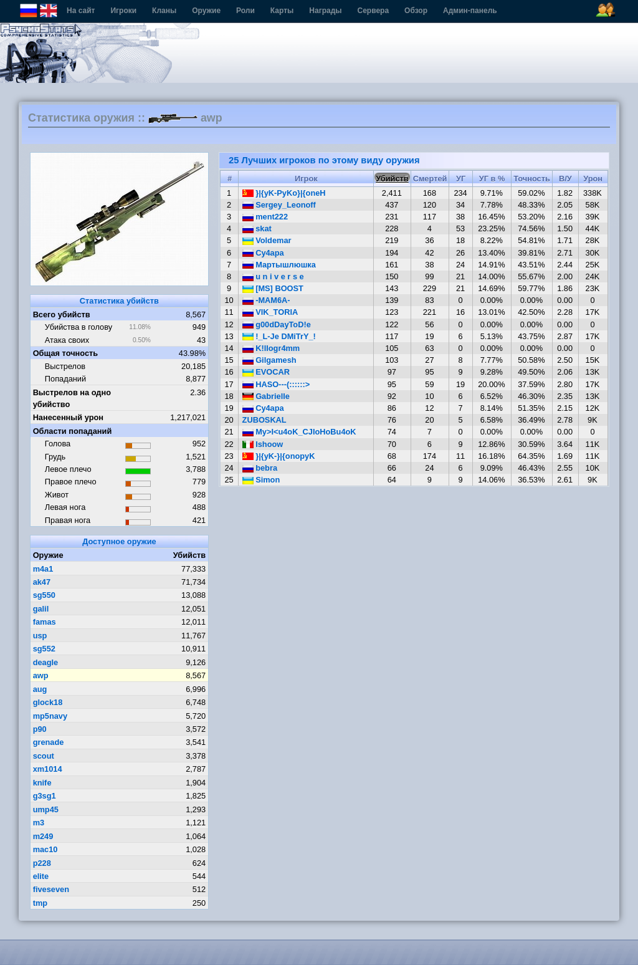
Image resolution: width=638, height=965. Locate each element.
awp (41, 675)
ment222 (265, 216)
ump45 (46, 809)
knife (42, 782)
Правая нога (67, 520)
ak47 (41, 582)
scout (43, 756)
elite (41, 876)
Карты (281, 10)
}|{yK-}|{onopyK (278, 456)
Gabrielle (266, 396)
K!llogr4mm (271, 348)
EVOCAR (266, 372)
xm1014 (47, 769)
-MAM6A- (266, 300)
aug (40, 689)
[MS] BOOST (272, 288)
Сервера (373, 10)
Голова (57, 443)
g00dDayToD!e (276, 324)
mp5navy (50, 716)
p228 (42, 863)
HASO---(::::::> (276, 384)
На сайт (81, 10)
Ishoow (262, 444)
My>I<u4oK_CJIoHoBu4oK (299, 431)
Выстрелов (65, 366)
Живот (57, 494)
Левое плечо (68, 469)
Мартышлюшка (279, 264)
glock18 (48, 702)
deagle (46, 662)
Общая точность (65, 353)
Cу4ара (263, 408)
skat (257, 228)
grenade (48, 742)
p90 (40, 729)
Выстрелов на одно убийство (72, 398)
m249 (43, 836)
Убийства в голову (78, 327)
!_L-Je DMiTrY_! (279, 336)
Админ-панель (470, 10)
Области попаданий (72, 431)
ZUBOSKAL (264, 420)
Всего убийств (61, 314)
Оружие (206, 10)
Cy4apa (263, 252)
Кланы (164, 10)
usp (40, 635)
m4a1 (43, 569)
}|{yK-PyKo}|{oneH (284, 193)
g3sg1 (44, 795)
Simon (261, 479)
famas (44, 622)
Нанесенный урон (68, 417)
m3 (39, 822)
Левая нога (65, 507)
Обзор (415, 10)
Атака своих (67, 340)
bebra (259, 468)
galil (41, 608)
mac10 (45, 849)
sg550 (44, 595)
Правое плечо (71, 481)
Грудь (55, 456)
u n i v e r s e (273, 276)
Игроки (123, 10)
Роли (245, 10)
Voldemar (267, 240)
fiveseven (51, 889)
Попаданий (65, 378)
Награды (325, 10)
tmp (40, 903)
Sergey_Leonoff (279, 204)
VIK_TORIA (270, 312)
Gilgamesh (269, 360)
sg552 (44, 648)
